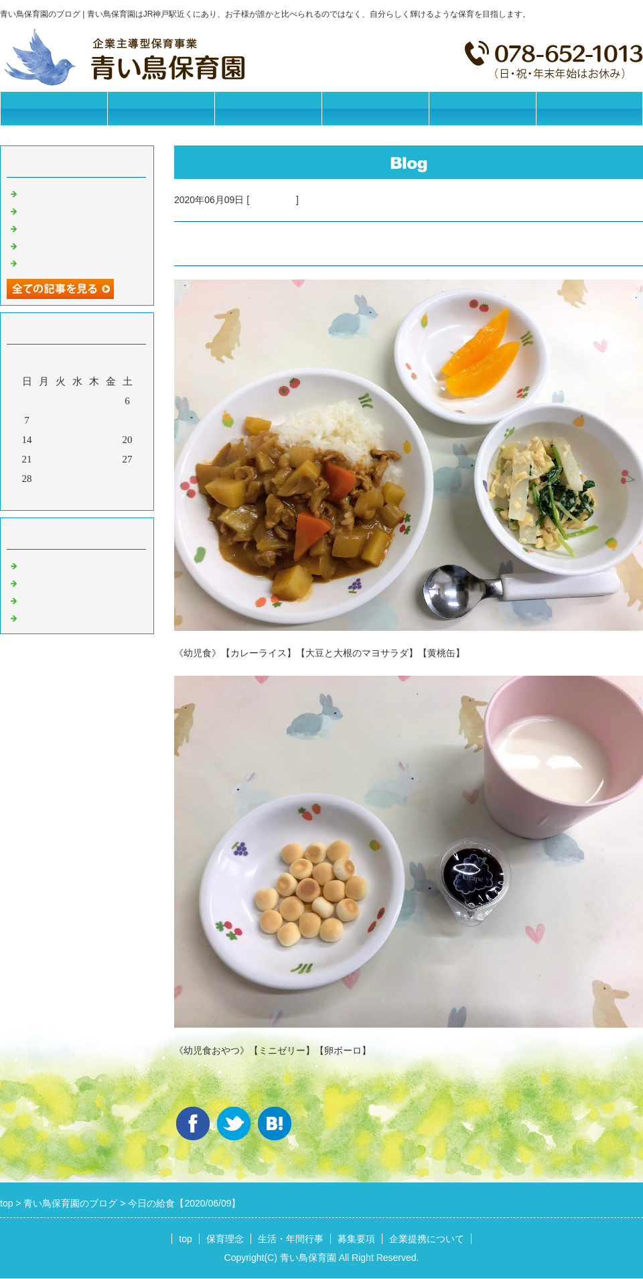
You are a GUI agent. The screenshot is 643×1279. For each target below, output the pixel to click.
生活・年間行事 (268, 108)
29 (44, 478)
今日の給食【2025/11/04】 (78, 244)
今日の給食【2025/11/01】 (78, 262)
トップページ (53, 108)
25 (94, 459)
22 (44, 459)
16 (61, 439)
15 (44, 439)
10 (77, 420)
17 (77, 439)
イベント (40, 616)
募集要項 (375, 108)
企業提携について (482, 108)
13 (128, 420)
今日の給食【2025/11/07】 (78, 192)
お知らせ (40, 564)
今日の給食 (272, 199)
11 (93, 420)
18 (94, 439)
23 (61, 459)
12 (111, 420)
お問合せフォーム (589, 108)
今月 (77, 496)
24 (77, 459)
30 (61, 478)
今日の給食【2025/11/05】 (78, 227)
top (185, 1238)
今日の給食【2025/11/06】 (78, 209)
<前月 (51, 496)
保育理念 (161, 108)
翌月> (102, 496)
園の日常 (40, 581)
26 (111, 459)
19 (111, 439)
